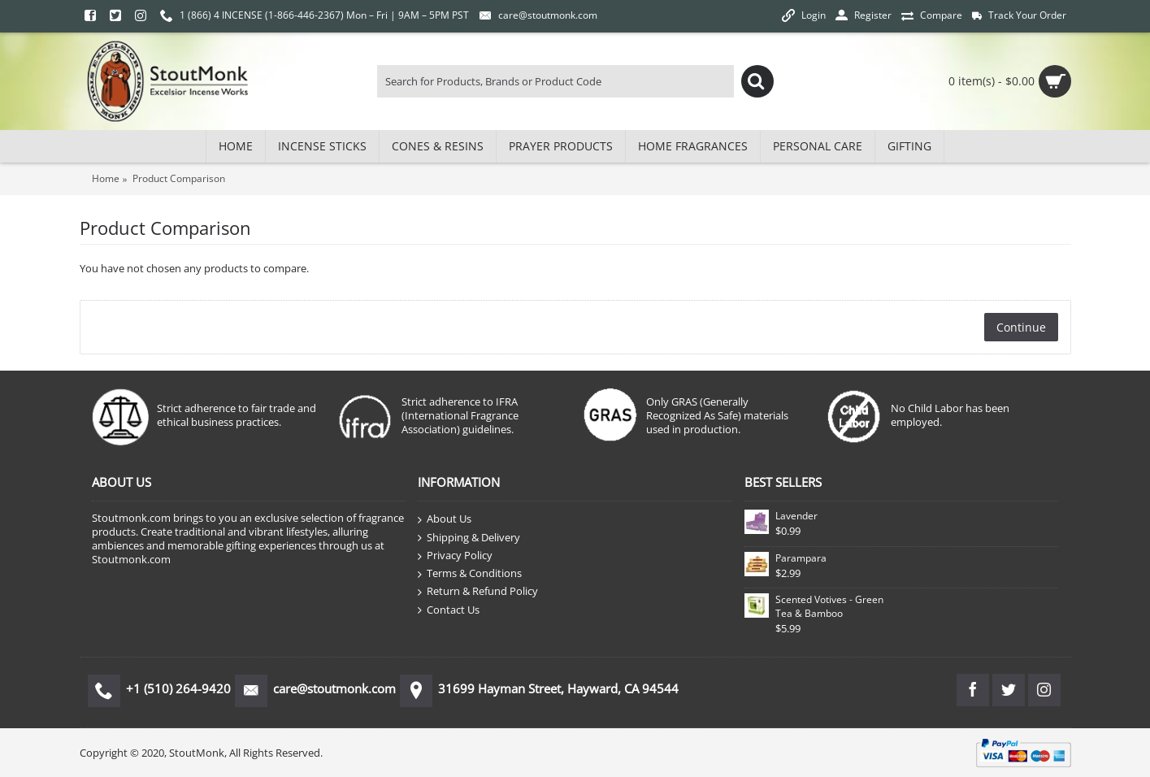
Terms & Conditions (470, 574)
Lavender (796, 516)
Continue (1021, 327)
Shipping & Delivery (469, 538)
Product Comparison (178, 178)
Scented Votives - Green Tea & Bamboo (829, 606)
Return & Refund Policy (478, 592)
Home (105, 178)
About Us (444, 519)
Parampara (801, 558)
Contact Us (449, 610)
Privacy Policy (455, 556)
